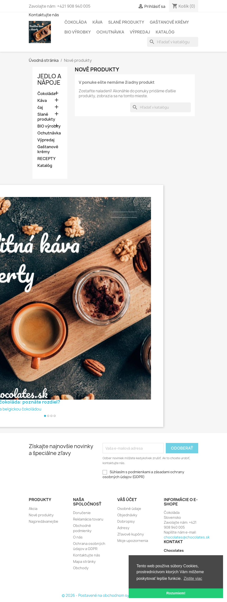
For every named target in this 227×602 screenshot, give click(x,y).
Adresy (123, 527)
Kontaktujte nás (44, 14)
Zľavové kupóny (130, 534)
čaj (40, 107)
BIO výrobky (77, 32)
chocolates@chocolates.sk (187, 537)
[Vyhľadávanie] (172, 42)
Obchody (81, 568)
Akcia (33, 508)
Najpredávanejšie (43, 521)
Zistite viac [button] (193, 578)
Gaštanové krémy (169, 22)
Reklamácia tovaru (88, 519)
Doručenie (82, 512)
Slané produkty (126, 22)
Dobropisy (126, 521)
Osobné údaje (129, 508)
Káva (97, 22)
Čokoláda (75, 22)
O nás (78, 537)
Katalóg (165, 32)
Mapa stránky (84, 561)
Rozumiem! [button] (175, 593)
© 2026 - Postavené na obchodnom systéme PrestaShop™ (113, 595)
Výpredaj (140, 32)
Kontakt (173, 541)
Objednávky (127, 515)
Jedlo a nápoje (49, 79)
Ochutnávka (110, 32)
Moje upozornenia (132, 540)
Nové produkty (41, 515)
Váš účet (127, 499)
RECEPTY (46, 158)
